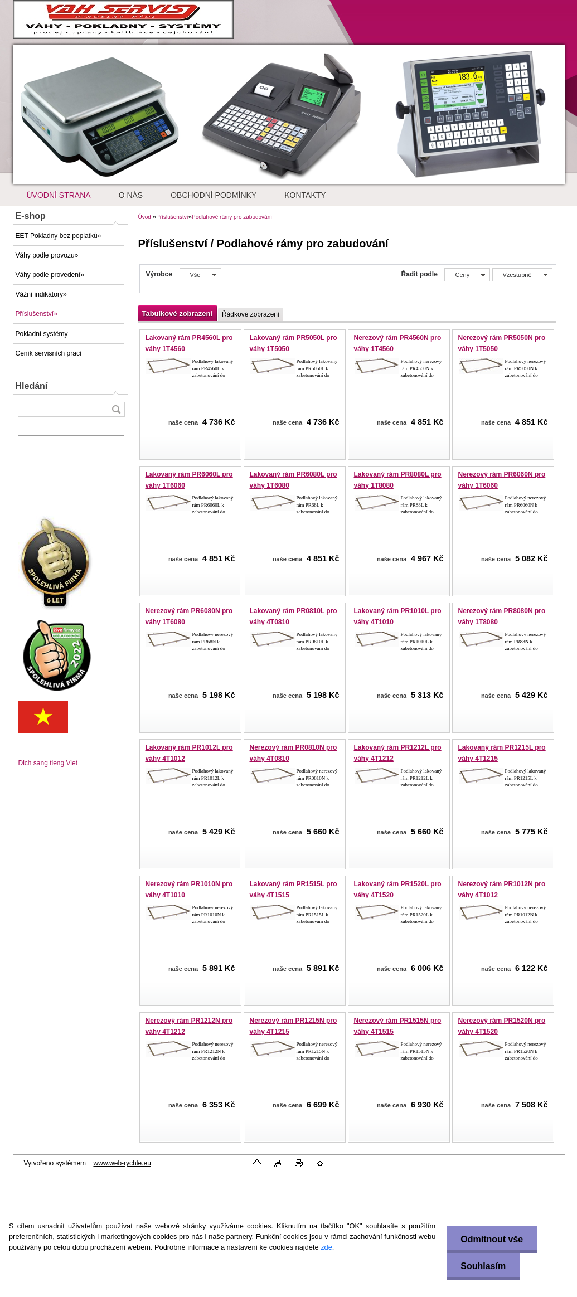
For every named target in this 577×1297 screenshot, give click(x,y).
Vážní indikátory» (41, 294)
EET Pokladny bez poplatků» (58, 236)
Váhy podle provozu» (47, 255)
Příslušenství (172, 217)
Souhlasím (483, 1266)
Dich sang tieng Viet (48, 763)
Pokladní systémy (42, 334)
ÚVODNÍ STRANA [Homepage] (59, 195)
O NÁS (131, 195)
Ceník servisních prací (49, 353)
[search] (116, 409)
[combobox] (467, 274)
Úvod (144, 217)
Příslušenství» (36, 314)
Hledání (32, 386)
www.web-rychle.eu (122, 1163)
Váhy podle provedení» (50, 275)
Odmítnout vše (491, 1239)
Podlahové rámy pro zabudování (232, 217)
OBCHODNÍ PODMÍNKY (213, 195)
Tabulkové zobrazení (177, 313)
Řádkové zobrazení (250, 314)
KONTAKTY (305, 195)
